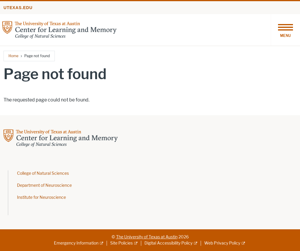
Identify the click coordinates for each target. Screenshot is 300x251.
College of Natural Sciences (43, 173)
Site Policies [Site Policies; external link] (121, 243)
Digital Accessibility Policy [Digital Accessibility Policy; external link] (168, 243)
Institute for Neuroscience (41, 197)
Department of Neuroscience (44, 185)
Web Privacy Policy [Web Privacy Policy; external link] (222, 243)
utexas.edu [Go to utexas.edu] (18, 7)
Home (13, 56)
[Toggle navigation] (285, 30)
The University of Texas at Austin (147, 237)
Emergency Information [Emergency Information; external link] (76, 243)
